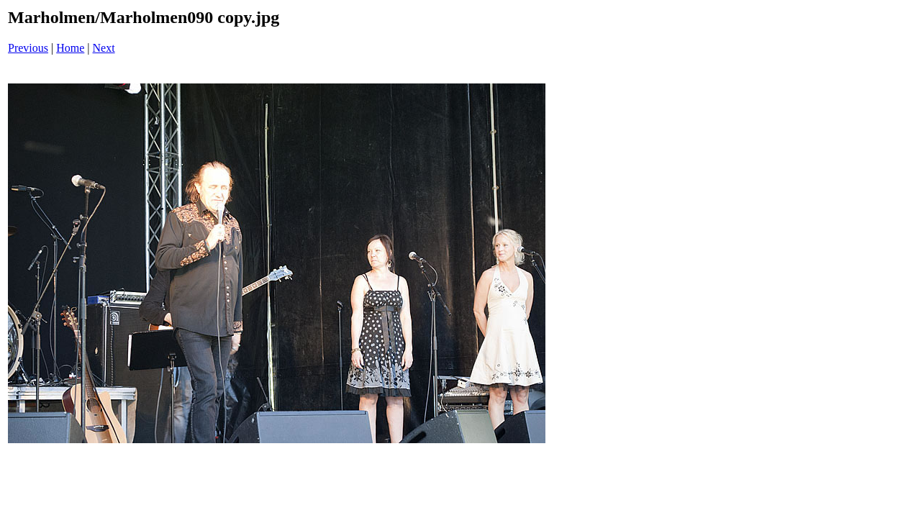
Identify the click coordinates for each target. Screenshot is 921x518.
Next (104, 48)
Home (70, 48)
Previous (28, 48)
